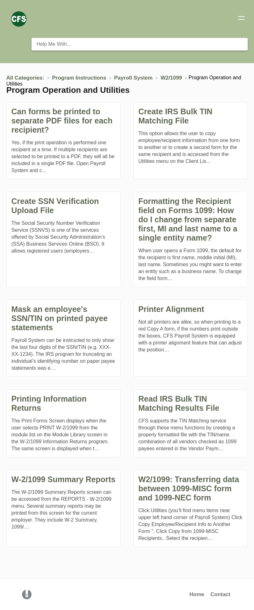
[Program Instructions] (80, 78)
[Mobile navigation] (241, 19)
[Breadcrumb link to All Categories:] (26, 78)
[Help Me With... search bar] (140, 44)
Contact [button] (220, 594)
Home (196, 594)
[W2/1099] (171, 78)
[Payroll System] (134, 78)
